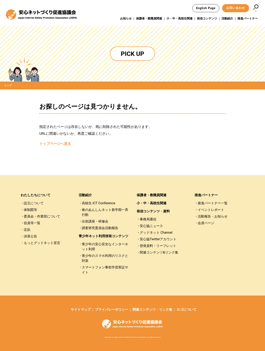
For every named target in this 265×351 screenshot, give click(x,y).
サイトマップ (81, 309)
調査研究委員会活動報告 (100, 228)
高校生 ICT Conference (98, 203)
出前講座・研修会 (95, 221)
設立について (34, 203)
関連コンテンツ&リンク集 (159, 252)
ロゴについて (186, 309)
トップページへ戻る (55, 144)
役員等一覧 (32, 223)
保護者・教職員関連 (149, 18)
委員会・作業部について (42, 216)
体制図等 (30, 210)
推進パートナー (247, 18)
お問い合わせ (235, 8)
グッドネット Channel (156, 232)
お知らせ (126, 18)
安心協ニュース (151, 226)
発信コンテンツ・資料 (153, 211)
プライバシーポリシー (111, 309)
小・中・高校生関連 (179, 18)
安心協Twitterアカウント (158, 239)
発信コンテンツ (207, 18)
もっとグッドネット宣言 (42, 243)
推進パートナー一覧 (213, 203)
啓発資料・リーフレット (158, 246)
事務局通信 (148, 219)
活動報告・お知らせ (213, 216)
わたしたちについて (36, 195)
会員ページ (206, 223)
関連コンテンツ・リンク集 (152, 309)
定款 (27, 230)
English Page (206, 8)
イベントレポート (211, 210)
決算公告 (30, 236)
